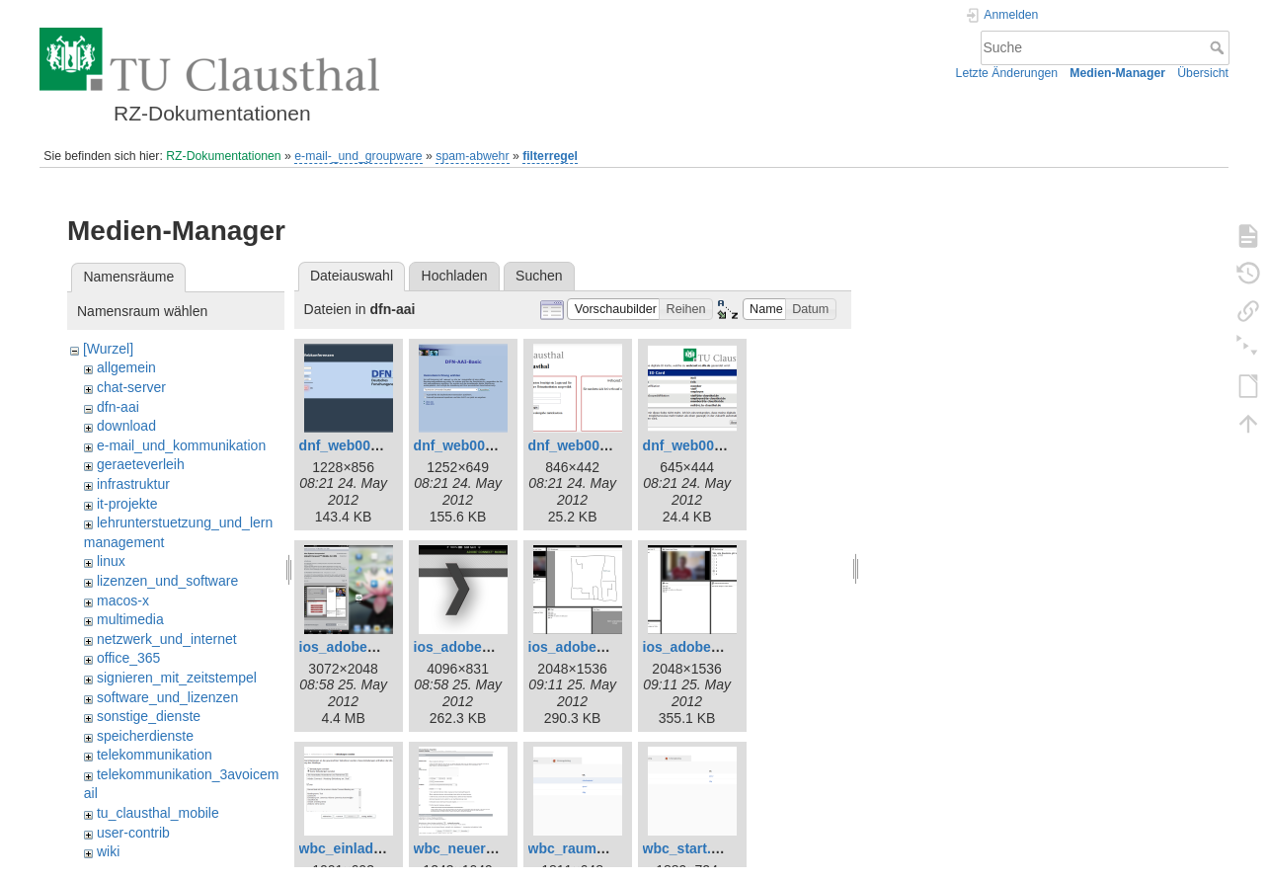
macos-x (123, 600)
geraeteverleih (141, 464)
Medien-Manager (1117, 73)
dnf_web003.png (582, 445)
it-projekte (127, 504)
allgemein (126, 367)
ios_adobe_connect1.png (382, 647)
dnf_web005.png (697, 445)
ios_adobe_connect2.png (497, 647)
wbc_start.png (690, 848)
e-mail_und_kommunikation (181, 445)
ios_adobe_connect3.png (611, 647)
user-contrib (133, 833)
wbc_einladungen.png (371, 848)
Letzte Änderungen (1007, 73)
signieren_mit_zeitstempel (177, 677)
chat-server (131, 387)
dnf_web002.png (468, 445)
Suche (1219, 47)
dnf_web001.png (353, 445)
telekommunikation (154, 754)
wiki (108, 851)
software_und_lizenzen (167, 697)
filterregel (550, 156)
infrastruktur (133, 484)
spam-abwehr (472, 156)
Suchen (538, 275)
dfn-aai (118, 407)
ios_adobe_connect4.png (726, 647)
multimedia (130, 619)
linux (111, 561)
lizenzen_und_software (167, 581)
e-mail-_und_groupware (358, 156)
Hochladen (455, 275)
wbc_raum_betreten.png (608, 848)
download (126, 426)
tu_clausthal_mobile (158, 813)
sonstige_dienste (148, 716)
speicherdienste (145, 736)
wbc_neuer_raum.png (485, 848)
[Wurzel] (108, 349)
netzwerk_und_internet (167, 639)
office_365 (128, 658)
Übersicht (1202, 73)
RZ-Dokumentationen (223, 156)
